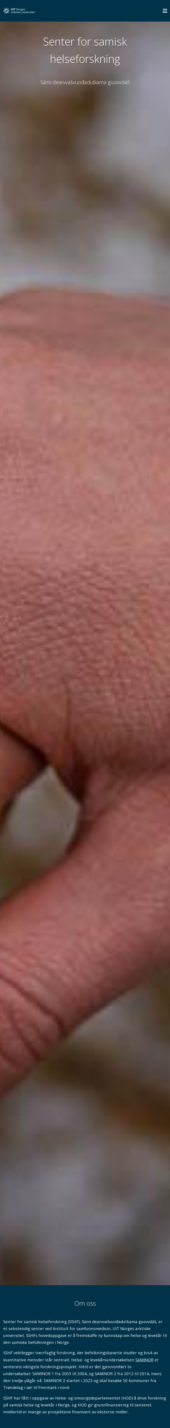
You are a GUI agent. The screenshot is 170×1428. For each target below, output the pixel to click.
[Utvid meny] (165, 10)
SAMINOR (144, 1359)
